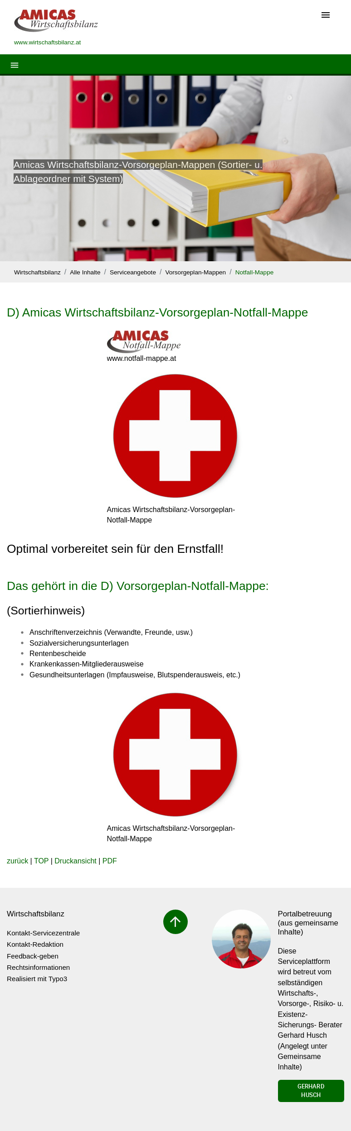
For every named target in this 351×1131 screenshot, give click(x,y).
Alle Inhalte (85, 272)
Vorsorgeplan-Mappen (195, 272)
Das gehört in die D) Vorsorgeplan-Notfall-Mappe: (138, 586)
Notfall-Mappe (254, 272)
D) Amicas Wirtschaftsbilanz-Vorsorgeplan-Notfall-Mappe (157, 312)
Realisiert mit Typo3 (37, 978)
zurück (17, 861)
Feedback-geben (32, 956)
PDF (109, 861)
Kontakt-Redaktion (35, 944)
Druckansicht (75, 861)
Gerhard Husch (311, 1090)
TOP (41, 861)
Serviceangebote (133, 272)
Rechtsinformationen (38, 967)
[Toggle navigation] (325, 15)
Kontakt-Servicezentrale (43, 933)
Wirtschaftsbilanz (37, 272)
